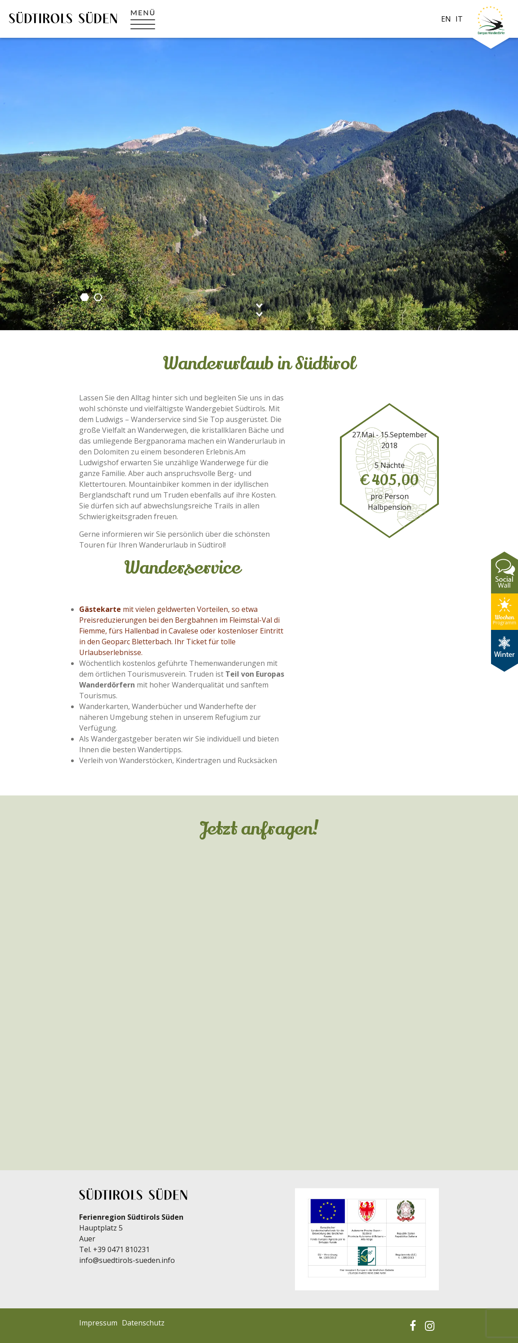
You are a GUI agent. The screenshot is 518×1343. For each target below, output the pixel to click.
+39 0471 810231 (121, 1249)
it (459, 19)
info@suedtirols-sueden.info (127, 1260)
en (446, 19)
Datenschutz (143, 1323)
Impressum (98, 1323)
